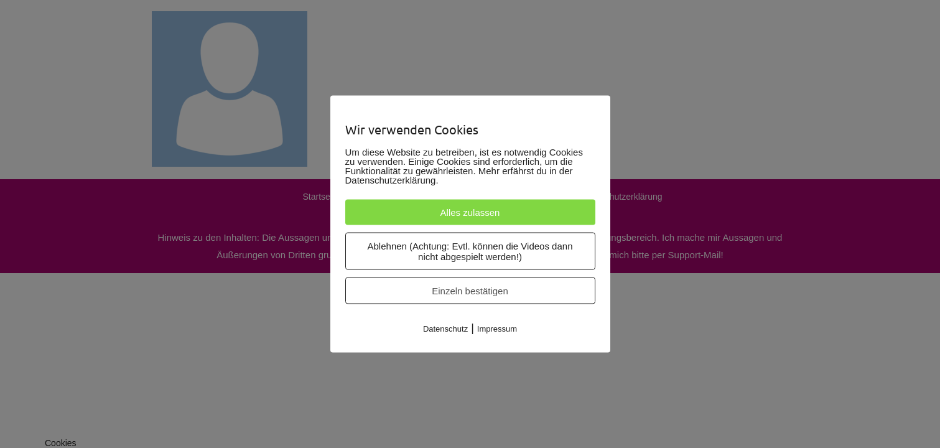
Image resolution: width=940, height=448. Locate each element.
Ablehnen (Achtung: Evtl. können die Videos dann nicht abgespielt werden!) (470, 251)
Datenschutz (445, 329)
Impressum (497, 329)
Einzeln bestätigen (470, 291)
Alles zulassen (470, 212)
